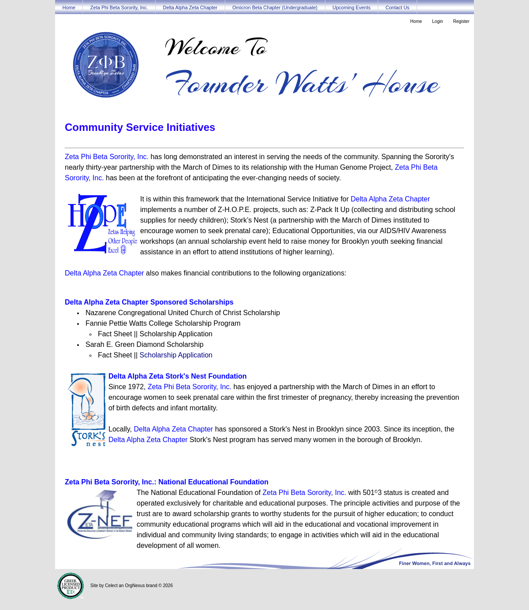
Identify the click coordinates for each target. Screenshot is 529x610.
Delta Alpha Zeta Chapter (190, 7)
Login (437, 21)
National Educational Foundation (213, 482)
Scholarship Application (176, 355)
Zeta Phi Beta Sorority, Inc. (119, 7)
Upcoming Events (351, 7)
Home (69, 7)
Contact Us (397, 7)
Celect (111, 585)
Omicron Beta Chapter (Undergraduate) (274, 7)
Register (461, 21)
